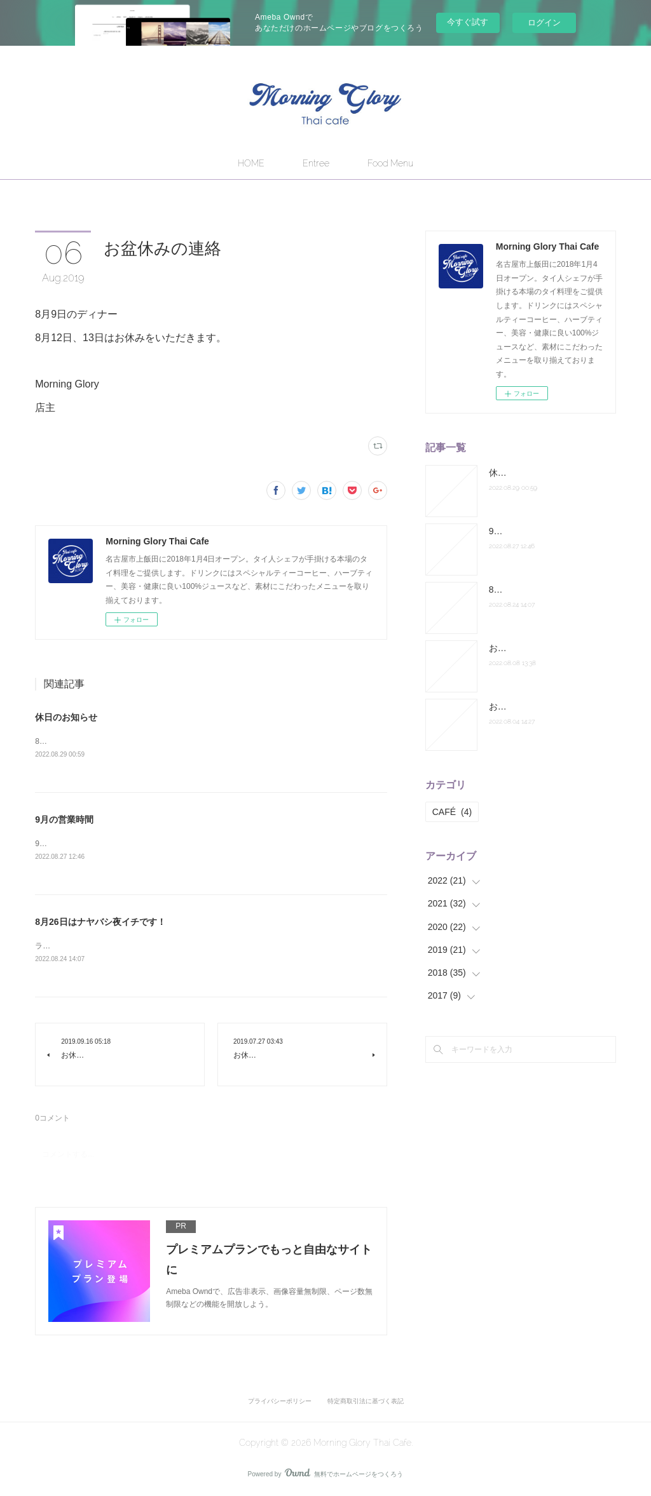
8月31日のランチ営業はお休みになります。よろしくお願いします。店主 (159, 741)
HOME (251, 163)
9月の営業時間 (64, 819)
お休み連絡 (511, 706)
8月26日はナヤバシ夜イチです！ (100, 922)
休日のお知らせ (66, 717)
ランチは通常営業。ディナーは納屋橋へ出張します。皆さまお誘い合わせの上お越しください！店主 (206, 946)
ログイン (544, 22)
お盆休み (506, 648)
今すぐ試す (467, 22)
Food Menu (390, 163)
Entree (316, 163)
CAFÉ (452, 812)
